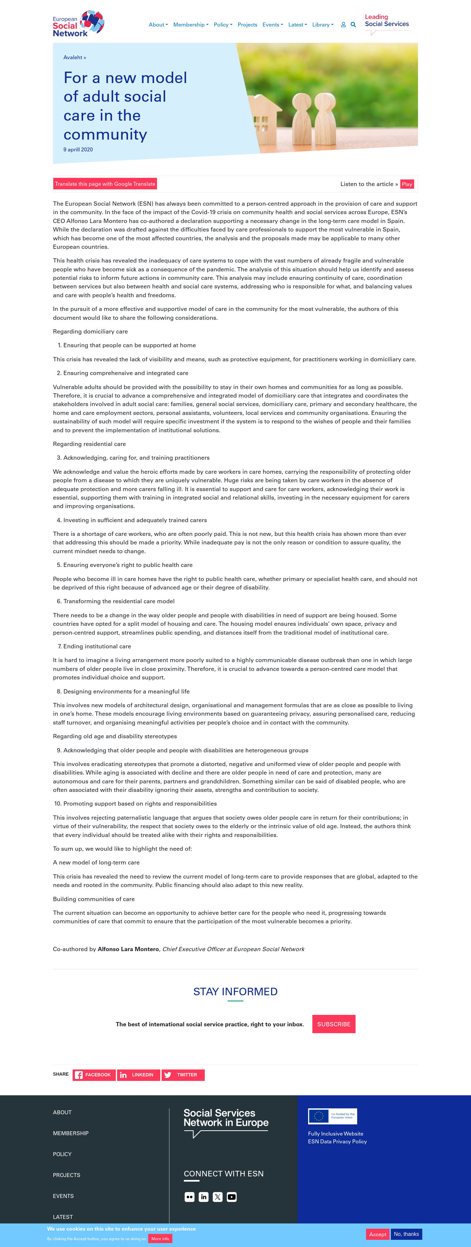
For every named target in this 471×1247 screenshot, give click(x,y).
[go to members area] (343, 24)
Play (407, 183)
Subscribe (334, 1024)
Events (271, 24)
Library (321, 24)
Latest (295, 24)
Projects (247, 24)
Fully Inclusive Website (335, 1133)
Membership (189, 24)
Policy (221, 24)
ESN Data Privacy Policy (337, 1141)
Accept (377, 1234)
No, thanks (406, 1234)
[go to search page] (353, 24)
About (156, 24)
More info (160, 1238)
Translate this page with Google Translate (105, 183)
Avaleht (72, 57)
